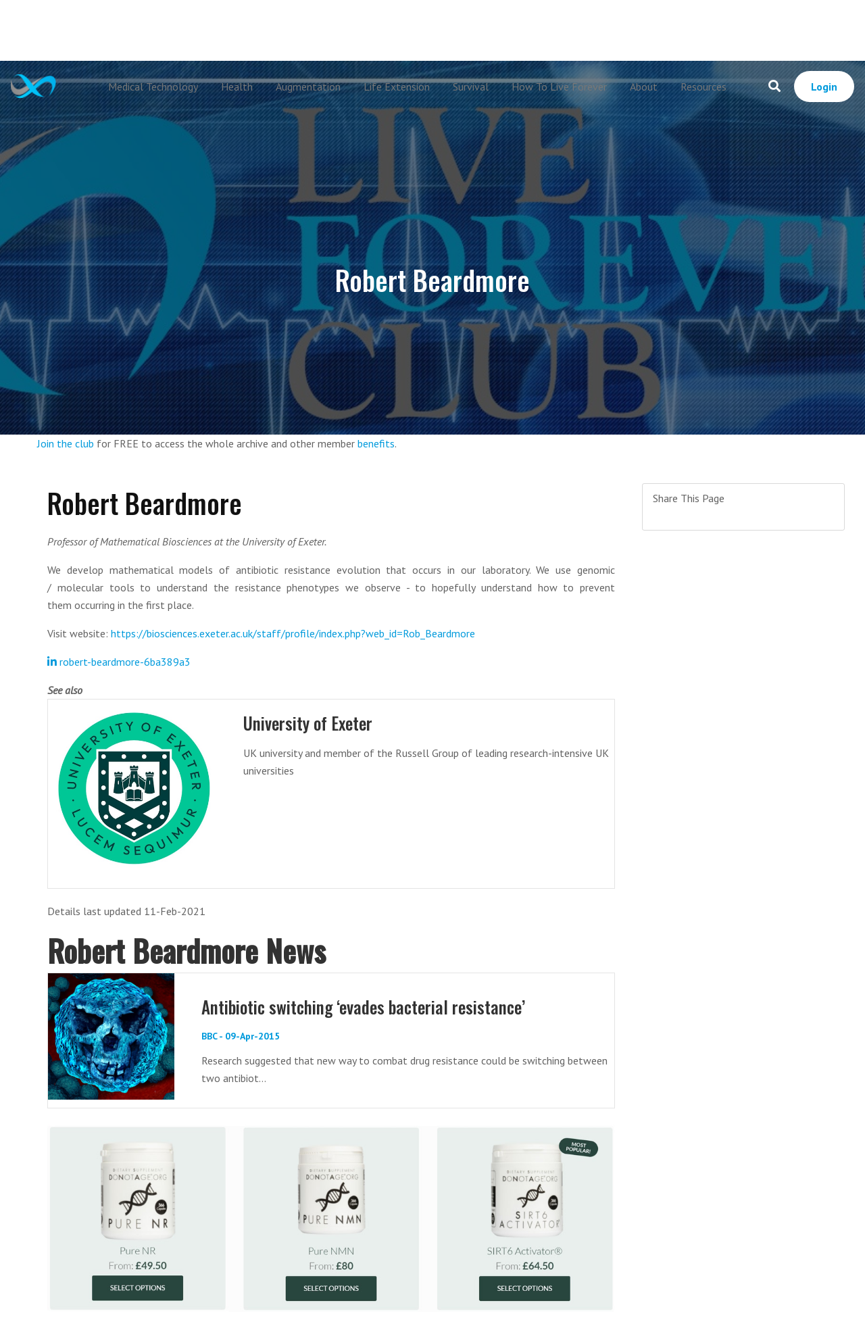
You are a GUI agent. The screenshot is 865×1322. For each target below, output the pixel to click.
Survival (471, 86)
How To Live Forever (559, 86)
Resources (703, 86)
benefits (376, 443)
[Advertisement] (432, 30)
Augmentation (308, 86)
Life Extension (397, 86)
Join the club (65, 443)
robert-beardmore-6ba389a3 (119, 661)
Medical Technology (153, 86)
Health (237, 86)
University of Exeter (307, 722)
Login (824, 86)
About (644, 86)
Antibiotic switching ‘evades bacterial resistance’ (363, 1006)
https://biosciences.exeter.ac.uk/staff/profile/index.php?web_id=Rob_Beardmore (293, 633)
